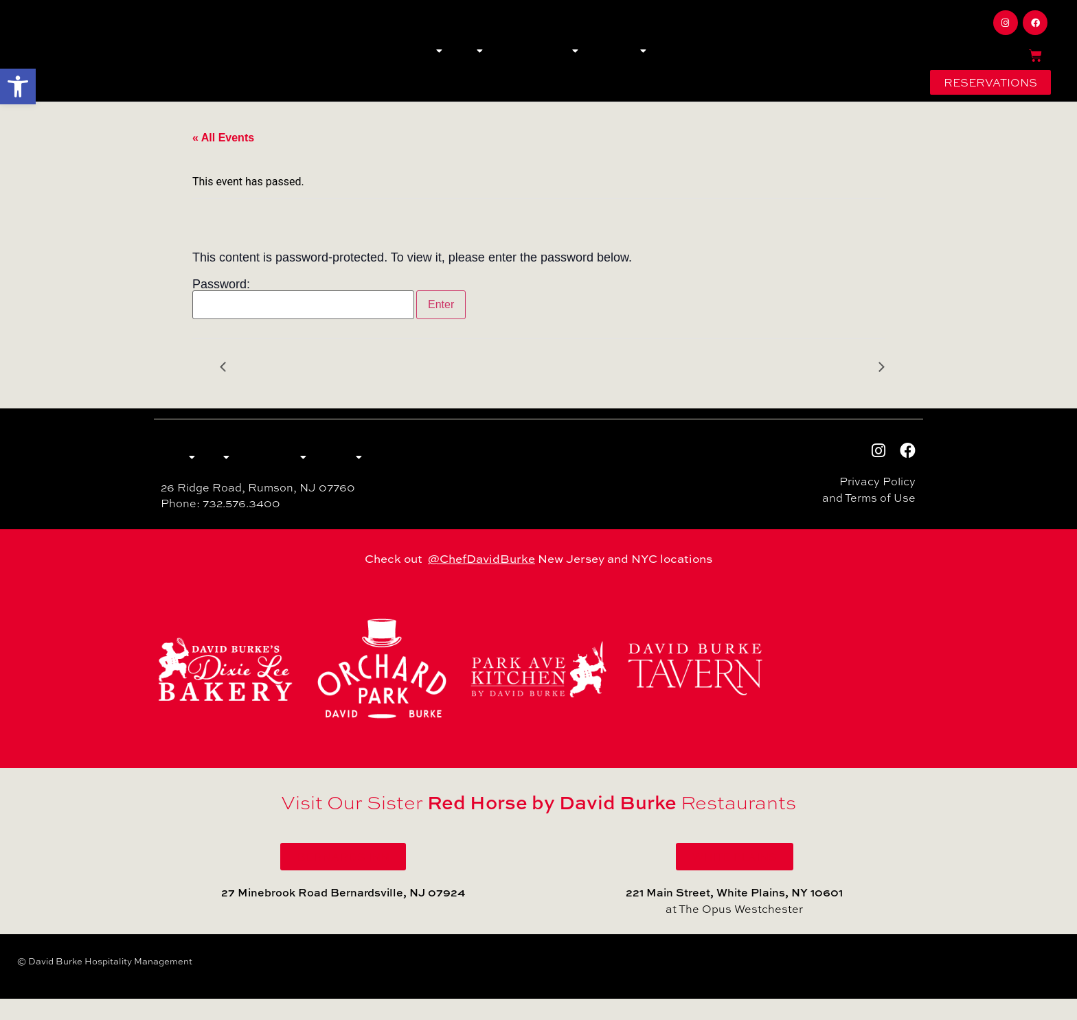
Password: (303, 315)
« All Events (223, 155)
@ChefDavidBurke (481, 580)
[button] (18, 86)
